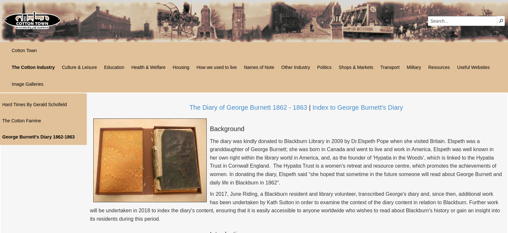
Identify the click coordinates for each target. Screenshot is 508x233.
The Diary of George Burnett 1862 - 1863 (248, 107)
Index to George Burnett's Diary (357, 107)
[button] (501, 20)
